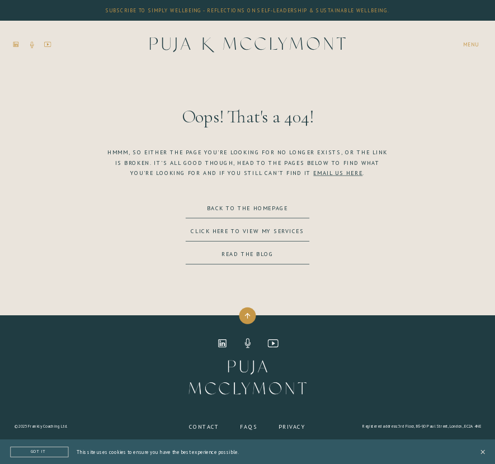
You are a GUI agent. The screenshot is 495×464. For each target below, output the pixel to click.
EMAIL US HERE (337, 173)
